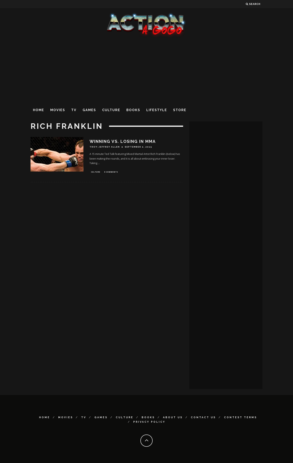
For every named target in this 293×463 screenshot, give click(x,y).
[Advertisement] (146, 71)
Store (179, 110)
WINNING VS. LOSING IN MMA (123, 141)
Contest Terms (240, 417)
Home (38, 110)
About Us (173, 417)
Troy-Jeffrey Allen (105, 147)
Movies (57, 110)
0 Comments (111, 172)
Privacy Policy (149, 421)
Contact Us (203, 417)
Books (133, 110)
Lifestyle (156, 110)
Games (89, 110)
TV (74, 110)
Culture (111, 110)
